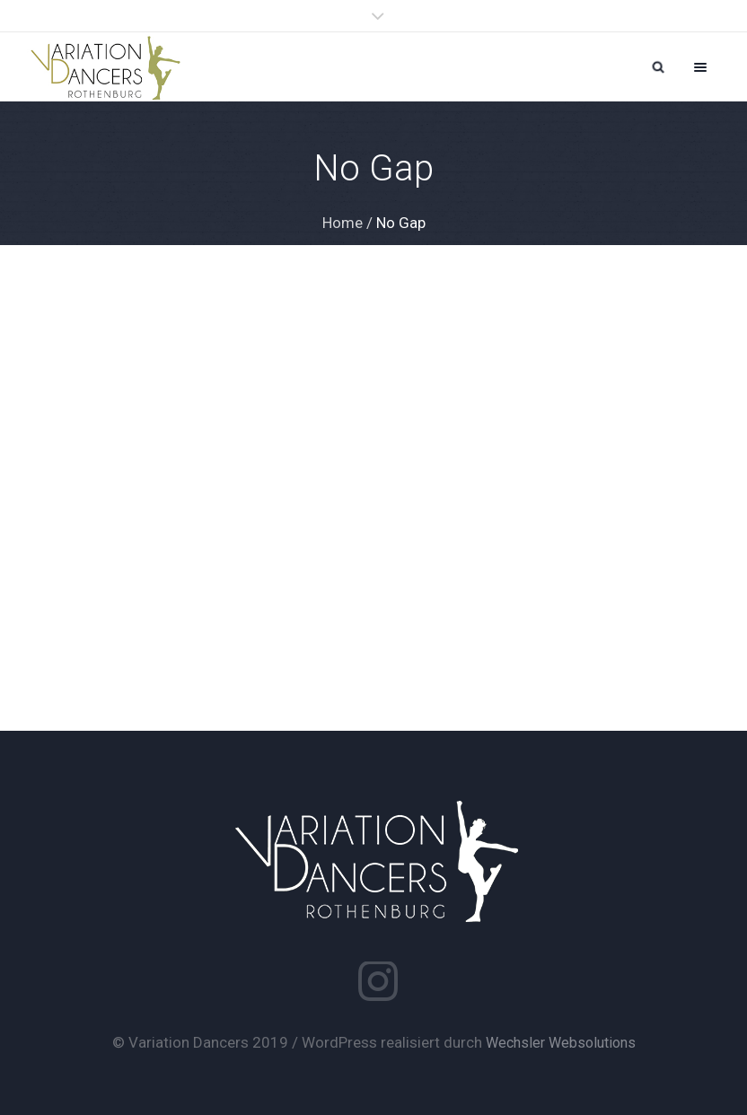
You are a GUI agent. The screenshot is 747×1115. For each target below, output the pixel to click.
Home (342, 223)
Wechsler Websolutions (561, 1042)
